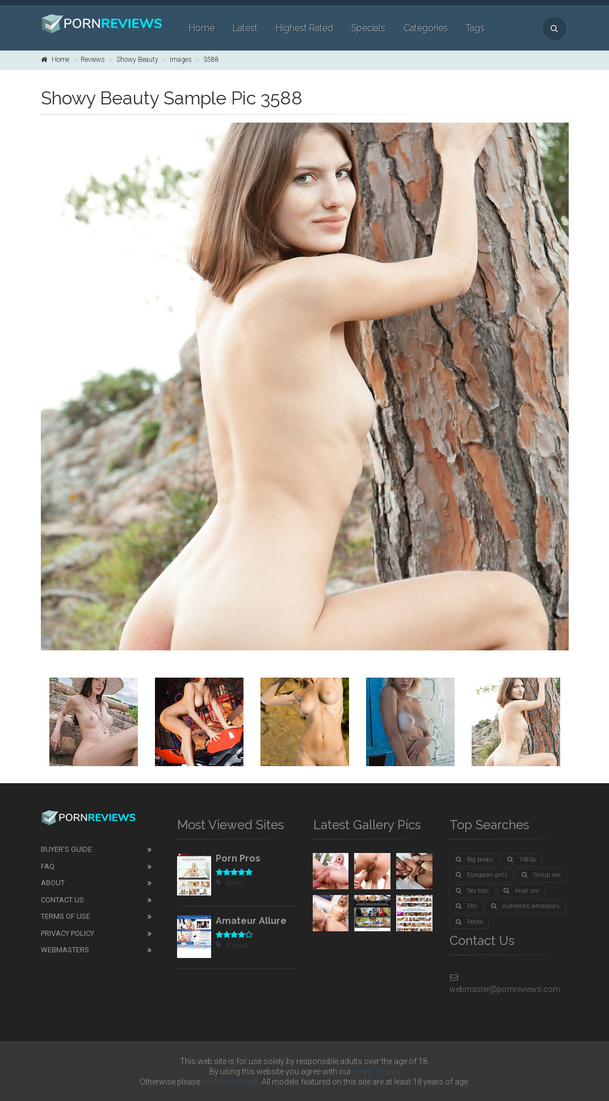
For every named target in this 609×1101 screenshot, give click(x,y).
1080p (521, 859)
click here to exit (230, 1081)
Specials (368, 28)
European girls (481, 875)
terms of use (375, 1071)
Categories (426, 28)
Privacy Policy (67, 933)
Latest (245, 28)
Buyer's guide (66, 849)
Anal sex (521, 890)
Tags (475, 28)
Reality (230, 882)
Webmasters (65, 949)
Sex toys (472, 890)
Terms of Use (65, 916)
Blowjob (232, 945)
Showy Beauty (137, 60)
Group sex (541, 875)
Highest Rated (304, 28)
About (53, 883)
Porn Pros (238, 858)
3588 (211, 60)
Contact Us (62, 900)
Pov (466, 906)
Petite (469, 922)
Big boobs (474, 859)
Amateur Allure (251, 920)
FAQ (47, 866)
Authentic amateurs (525, 906)
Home (202, 28)
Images (181, 60)
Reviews (93, 60)
